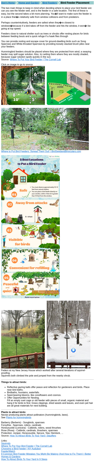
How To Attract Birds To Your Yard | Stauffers (33, 435)
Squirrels (5, 443)
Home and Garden (29, 3)
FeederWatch (8, 451)
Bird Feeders (50, 3)
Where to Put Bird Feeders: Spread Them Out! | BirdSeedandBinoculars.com (41, 151)
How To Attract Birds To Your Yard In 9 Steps (24, 459)
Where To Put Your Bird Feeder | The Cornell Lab (35, 59)
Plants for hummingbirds (18, 417)
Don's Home (8, 3)
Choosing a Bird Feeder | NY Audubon (21, 448)
